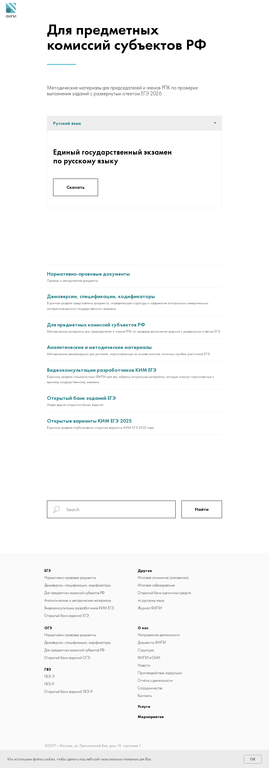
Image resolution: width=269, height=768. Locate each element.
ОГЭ (48, 627)
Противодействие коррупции (160, 672)
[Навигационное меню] (260, 10)
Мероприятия (151, 716)
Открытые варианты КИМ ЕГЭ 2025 (89, 420)
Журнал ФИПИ (150, 608)
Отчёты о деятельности (155, 680)
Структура (146, 650)
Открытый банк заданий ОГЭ (67, 657)
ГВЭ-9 (49, 683)
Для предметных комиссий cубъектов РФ (74, 592)
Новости (144, 665)
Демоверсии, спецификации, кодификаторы (101, 296)
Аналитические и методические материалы (99, 347)
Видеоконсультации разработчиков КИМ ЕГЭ (101, 369)
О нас (143, 627)
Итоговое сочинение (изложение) (163, 577)
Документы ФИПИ (152, 642)
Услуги (144, 706)
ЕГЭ (47, 570)
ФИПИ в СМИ (149, 657)
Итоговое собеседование (156, 585)
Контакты (145, 695)
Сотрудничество (150, 688)
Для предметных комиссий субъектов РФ (96, 324)
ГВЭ (47, 669)
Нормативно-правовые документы (88, 273)
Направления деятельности (159, 634)
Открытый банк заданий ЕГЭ (81, 398)
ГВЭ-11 (49, 676)
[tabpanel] (134, 169)
